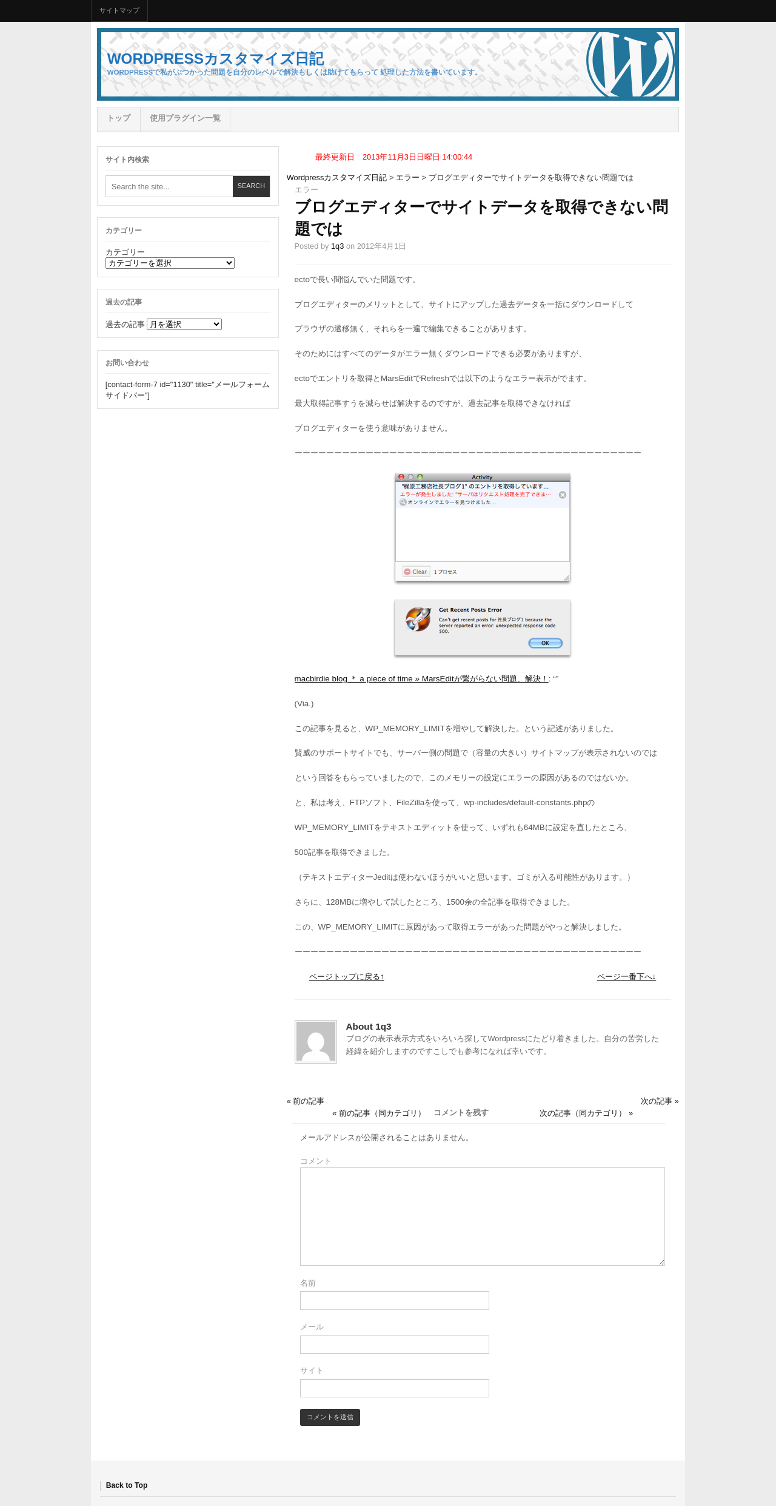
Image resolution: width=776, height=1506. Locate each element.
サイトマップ (119, 10)
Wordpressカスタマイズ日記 (215, 58)
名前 (308, 1283)
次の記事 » (660, 1101)
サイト (312, 1370)
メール (312, 1326)
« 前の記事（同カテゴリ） (379, 1113)
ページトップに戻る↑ (346, 976)
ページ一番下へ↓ (627, 976)
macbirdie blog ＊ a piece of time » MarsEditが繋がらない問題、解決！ (422, 678)
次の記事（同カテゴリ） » (586, 1113)
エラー (408, 177)
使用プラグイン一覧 (185, 118)
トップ (118, 118)
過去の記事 (125, 324)
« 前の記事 (306, 1101)
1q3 (337, 246)
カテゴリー (125, 252)
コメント (316, 1161)
